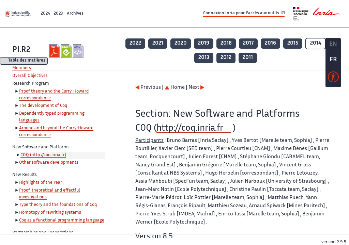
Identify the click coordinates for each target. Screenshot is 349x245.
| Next (195, 87)
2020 (180, 43)
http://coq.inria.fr (189, 128)
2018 (226, 43)
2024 (45, 14)
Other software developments (48, 163)
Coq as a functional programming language (61, 220)
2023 (58, 14)
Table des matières (26, 61)
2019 (203, 43)
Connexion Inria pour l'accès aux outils (244, 13)
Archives (75, 14)
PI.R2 (21, 50)
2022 (135, 43)
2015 (292, 43)
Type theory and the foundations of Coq (58, 205)
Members (21, 68)
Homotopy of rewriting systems (50, 213)
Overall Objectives (30, 76)
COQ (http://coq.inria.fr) (43, 155)
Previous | (150, 87)
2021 (157, 43)
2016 (270, 43)
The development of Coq (43, 106)
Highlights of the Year (40, 183)
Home (175, 87)
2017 (248, 43)
